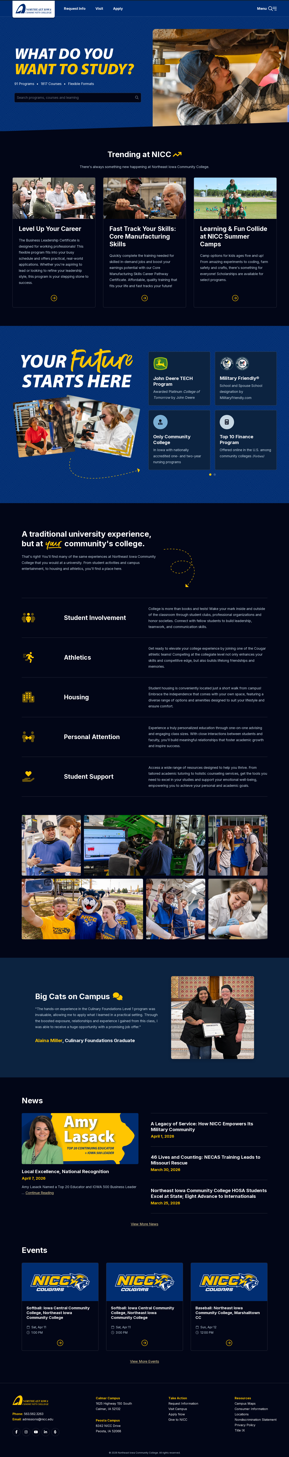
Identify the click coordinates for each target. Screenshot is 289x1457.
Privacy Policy (245, 1425)
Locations (242, 1414)
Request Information (183, 1403)
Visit (99, 9)
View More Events (144, 1361)
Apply (118, 9)
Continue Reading (40, 1193)
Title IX (240, 1430)
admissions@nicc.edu (37, 1419)
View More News (144, 1224)
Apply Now (176, 1414)
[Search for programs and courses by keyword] (77, 97)
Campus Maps (245, 1403)
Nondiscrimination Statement (256, 1420)
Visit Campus (177, 1409)
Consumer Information (251, 1409)
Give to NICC (177, 1420)
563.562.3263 (33, 1414)
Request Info (74, 9)
